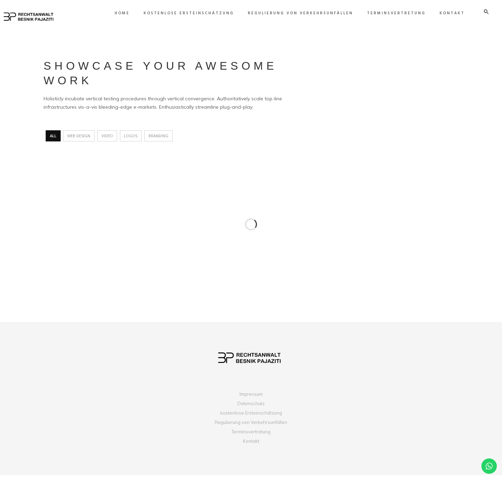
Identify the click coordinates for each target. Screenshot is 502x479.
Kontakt (251, 445)
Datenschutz (251, 407)
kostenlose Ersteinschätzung (251, 416)
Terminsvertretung (251, 435)
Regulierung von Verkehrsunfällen (251, 426)
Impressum (251, 398)
